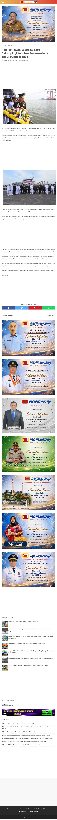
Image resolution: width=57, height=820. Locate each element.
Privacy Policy (23, 812)
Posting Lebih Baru (8, 316)
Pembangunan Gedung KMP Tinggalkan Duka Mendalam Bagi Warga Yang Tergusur (30, 658)
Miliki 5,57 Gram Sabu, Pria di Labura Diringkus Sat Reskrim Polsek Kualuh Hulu (24, 742)
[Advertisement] (28, 76)
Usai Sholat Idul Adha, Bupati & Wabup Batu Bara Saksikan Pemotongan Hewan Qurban (26, 735)
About (23, 809)
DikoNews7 (32, 817)
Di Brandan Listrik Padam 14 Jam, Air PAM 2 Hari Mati (23, 622)
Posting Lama (50, 316)
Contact (16, 809)
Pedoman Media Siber (35, 809)
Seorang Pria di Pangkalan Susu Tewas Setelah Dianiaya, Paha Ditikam (26, 644)
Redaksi (8, 809)
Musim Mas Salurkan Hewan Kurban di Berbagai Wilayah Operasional (21, 732)
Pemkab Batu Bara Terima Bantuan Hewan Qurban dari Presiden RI (21, 724)
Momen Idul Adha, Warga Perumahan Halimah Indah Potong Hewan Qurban (23, 745)
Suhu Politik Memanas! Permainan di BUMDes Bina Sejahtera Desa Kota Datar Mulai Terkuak (28, 739)
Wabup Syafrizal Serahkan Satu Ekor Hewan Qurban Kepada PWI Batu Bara (28, 666)
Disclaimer (47, 809)
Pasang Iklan (34, 812)
